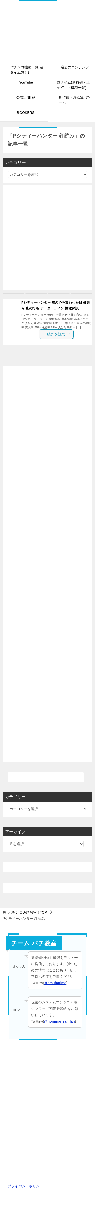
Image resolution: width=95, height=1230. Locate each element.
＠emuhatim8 (55, 983)
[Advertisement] (47, 237)
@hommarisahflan (59, 1021)
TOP (27, 912)
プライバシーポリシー (25, 1186)
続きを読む (59, 334)
